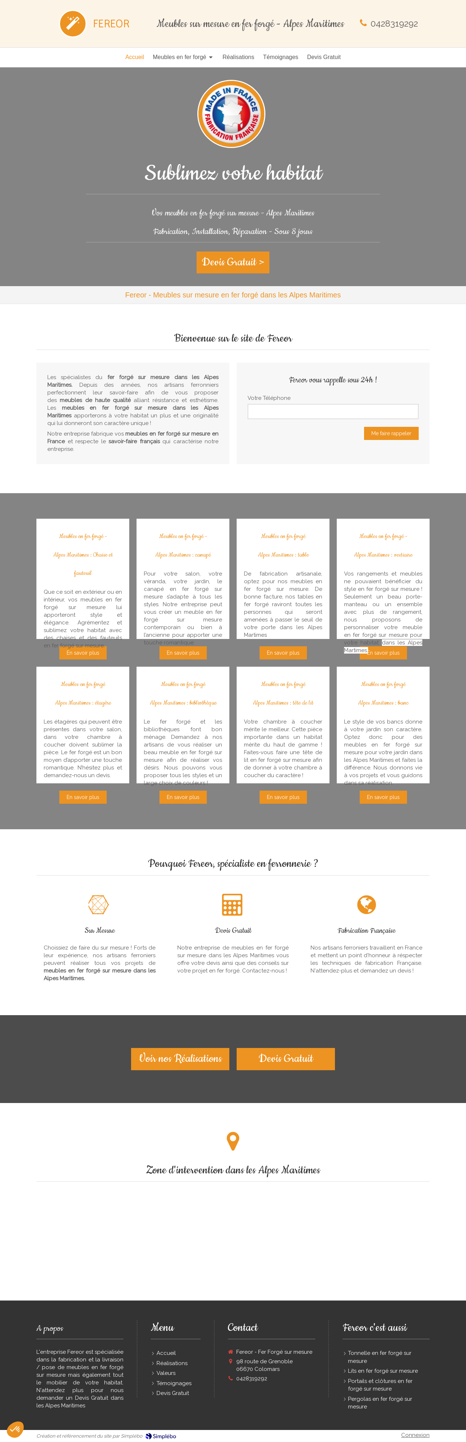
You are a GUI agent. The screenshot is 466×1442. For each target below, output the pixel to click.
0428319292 (394, 23)
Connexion (415, 1435)
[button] (15, 1429)
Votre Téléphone (269, 398)
